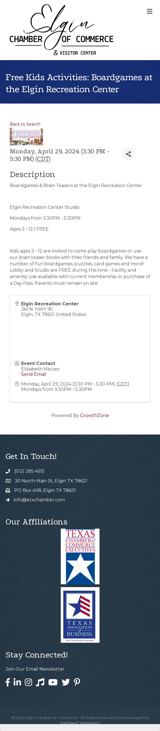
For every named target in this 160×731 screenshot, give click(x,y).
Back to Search (25, 124)
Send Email (33, 374)
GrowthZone (94, 415)
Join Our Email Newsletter (35, 669)
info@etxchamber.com (39, 499)
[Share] (128, 154)
